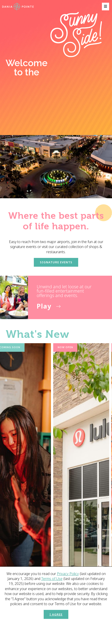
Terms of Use (51, 578)
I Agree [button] (56, 614)
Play (44, 306)
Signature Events (56, 262)
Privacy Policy (68, 573)
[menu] (105, 6)
